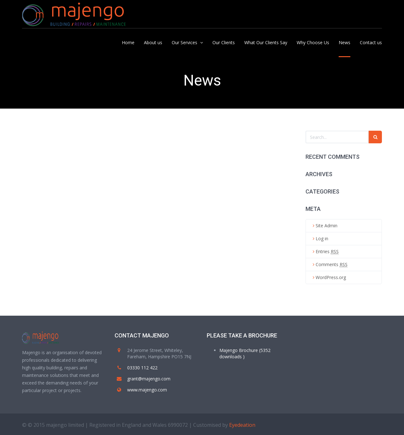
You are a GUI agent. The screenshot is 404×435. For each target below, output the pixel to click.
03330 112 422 (142, 368)
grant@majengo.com (148, 379)
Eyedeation (242, 424)
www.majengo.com (147, 390)
